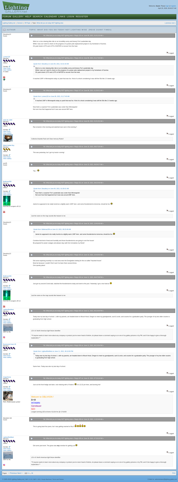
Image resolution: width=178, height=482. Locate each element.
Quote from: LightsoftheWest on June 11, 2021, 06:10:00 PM (53, 351)
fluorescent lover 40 (9, 344)
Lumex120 (6, 57)
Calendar (50, 16)
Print (173, 473)
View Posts (6, 68)
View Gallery (7, 70)
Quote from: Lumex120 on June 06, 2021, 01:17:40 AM (51, 96)
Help (28, 16)
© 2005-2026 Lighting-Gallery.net (13, 479)
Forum (7, 16)
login (167, 6)
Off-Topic (27, 23)
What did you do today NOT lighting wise (50, 23)
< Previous (12, 473)
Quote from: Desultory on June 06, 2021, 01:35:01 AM (51, 188)
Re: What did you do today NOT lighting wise (58, 35)
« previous (168, 23)
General (19, 23)
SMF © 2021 (37, 479)
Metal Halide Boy (8, 145)
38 (32, 473)
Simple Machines (46, 479)
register (173, 6)
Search (38, 16)
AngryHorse (7, 377)
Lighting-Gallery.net (9, 23)
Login (70, 16)
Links (61, 16)
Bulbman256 (7, 181)
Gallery (18, 16)
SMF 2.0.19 (28, 479)
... (30, 473)
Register (82, 16)
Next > (20, 473)
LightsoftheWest (8, 309)
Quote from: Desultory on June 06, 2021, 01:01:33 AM (51, 64)
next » (174, 23)
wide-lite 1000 (7, 120)
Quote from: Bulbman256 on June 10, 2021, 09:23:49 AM (52, 229)
